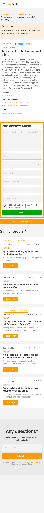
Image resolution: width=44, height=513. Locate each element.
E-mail (7, 190)
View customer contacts (22, 222)
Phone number (10, 198)
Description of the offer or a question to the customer (22, 132)
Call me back (22, 456)
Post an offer (10, 266)
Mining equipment (7, 95)
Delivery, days (10, 173)
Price (6, 156)
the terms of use (33, 462)
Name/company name (13, 181)
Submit (22, 213)
